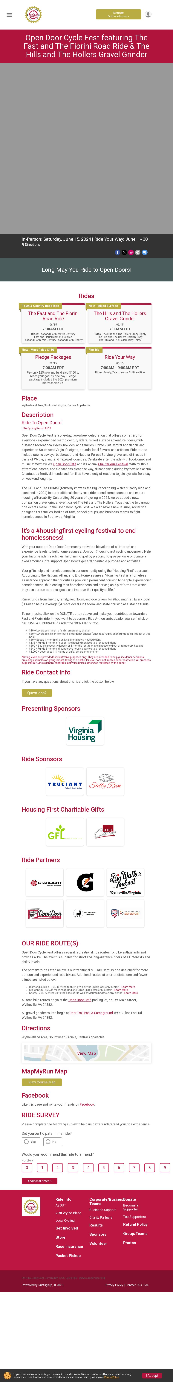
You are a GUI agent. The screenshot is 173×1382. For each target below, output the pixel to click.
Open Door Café (64, 296)
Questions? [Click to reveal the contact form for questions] (37, 524)
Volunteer (98, 1075)
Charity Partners (101, 1049)
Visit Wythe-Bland (68, 1044)
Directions (32, 76)
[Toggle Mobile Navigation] (9, 15)
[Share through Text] (145, 84)
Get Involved (67, 1060)
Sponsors (97, 1066)
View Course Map (41, 914)
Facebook (87, 936)
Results (96, 1057)
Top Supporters (134, 1048)
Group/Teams (135, 1065)
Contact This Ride (137, 1116)
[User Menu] (148, 14)
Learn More (128, 818)
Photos (129, 1074)
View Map (86, 884)
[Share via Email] (138, 84)
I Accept (152, 1376)
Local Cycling (65, 1052)
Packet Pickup (68, 1087)
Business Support (102, 1041)
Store (60, 1069)
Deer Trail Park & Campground (91, 844)
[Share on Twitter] (125, 84)
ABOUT (61, 1037)
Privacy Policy (114, 1116)
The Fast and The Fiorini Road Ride (53, 147)
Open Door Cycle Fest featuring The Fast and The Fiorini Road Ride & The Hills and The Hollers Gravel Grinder (86, 46)
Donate (118, 14)
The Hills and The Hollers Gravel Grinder (120, 147)
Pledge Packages (53, 188)
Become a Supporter (130, 1038)
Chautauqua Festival (113, 296)
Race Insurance (69, 1078)
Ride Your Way (120, 188)
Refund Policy (135, 1056)
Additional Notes (39, 1012)
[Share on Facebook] (118, 84)
